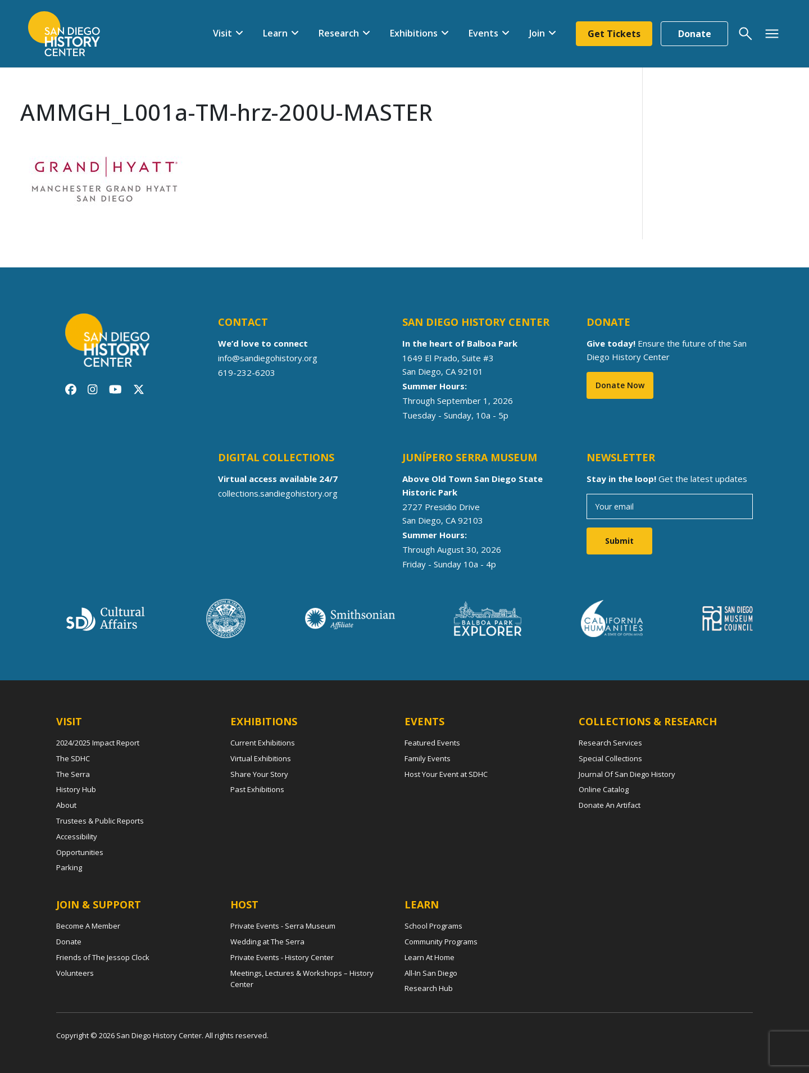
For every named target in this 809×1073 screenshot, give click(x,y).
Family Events (427, 758)
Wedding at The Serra (267, 941)
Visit (222, 33)
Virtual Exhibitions (260, 758)
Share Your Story (259, 774)
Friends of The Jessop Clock (102, 957)
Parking (69, 867)
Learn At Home (429, 957)
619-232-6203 (246, 372)
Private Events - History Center (282, 957)
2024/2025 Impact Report (97, 743)
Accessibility (76, 836)
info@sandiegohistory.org (267, 357)
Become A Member (88, 926)
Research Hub (428, 988)
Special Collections (610, 758)
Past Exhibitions (257, 789)
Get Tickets (614, 34)
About (66, 805)
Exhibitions (414, 33)
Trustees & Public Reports (100, 821)
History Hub (76, 789)
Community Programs (441, 941)
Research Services (610, 743)
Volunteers (75, 973)
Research (339, 33)
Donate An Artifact (609, 805)
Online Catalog (604, 789)
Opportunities (79, 852)
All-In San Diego (430, 973)
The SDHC (73, 758)
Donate (694, 34)
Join (537, 33)
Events (483, 33)
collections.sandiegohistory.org (278, 493)
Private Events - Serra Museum (282, 926)
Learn (275, 33)
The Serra (73, 774)
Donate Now (620, 385)
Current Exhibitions (262, 743)
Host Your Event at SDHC (446, 774)
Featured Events (432, 743)
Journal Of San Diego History (627, 774)
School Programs (433, 926)
